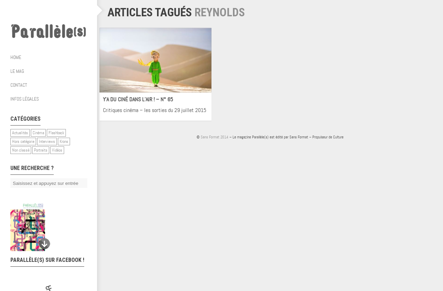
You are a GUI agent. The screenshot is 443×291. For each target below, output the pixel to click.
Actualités (20, 133)
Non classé (20, 150)
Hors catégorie (23, 141)
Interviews (47, 141)
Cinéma (38, 133)
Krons (64, 141)
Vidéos (57, 150)
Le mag (51, 71)
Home (15, 57)
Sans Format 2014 (214, 137)
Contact (18, 85)
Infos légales (24, 99)
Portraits (40, 150)
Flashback (56, 133)
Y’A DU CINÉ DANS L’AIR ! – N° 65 (138, 99)
